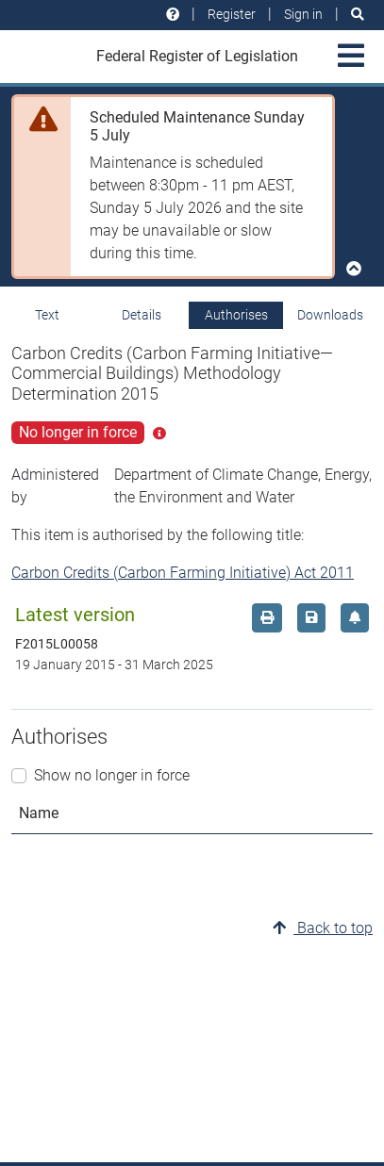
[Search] (357, 14)
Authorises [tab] (236, 314)
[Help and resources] (173, 14)
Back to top (323, 928)
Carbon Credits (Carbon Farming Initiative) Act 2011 (182, 573)
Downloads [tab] (330, 314)
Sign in (303, 14)
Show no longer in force (112, 775)
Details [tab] (141, 314)
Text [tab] (47, 314)
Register (232, 14)
